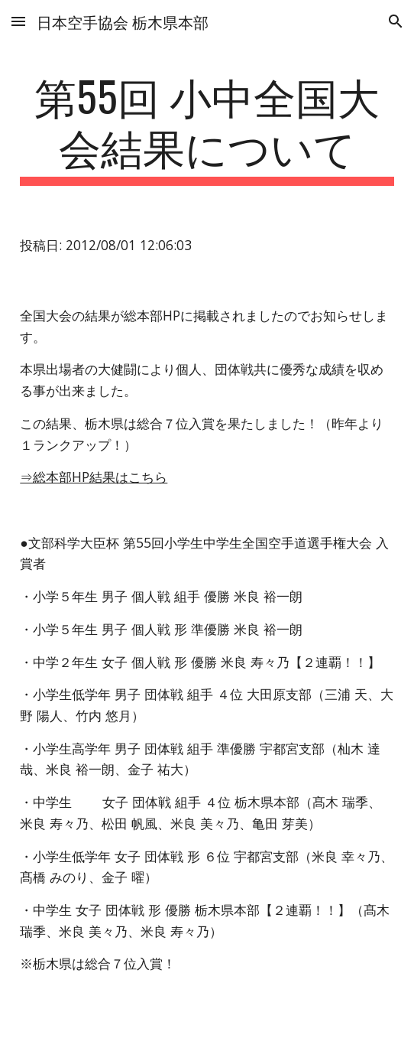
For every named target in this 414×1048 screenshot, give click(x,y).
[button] (18, 21)
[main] (206, 128)
